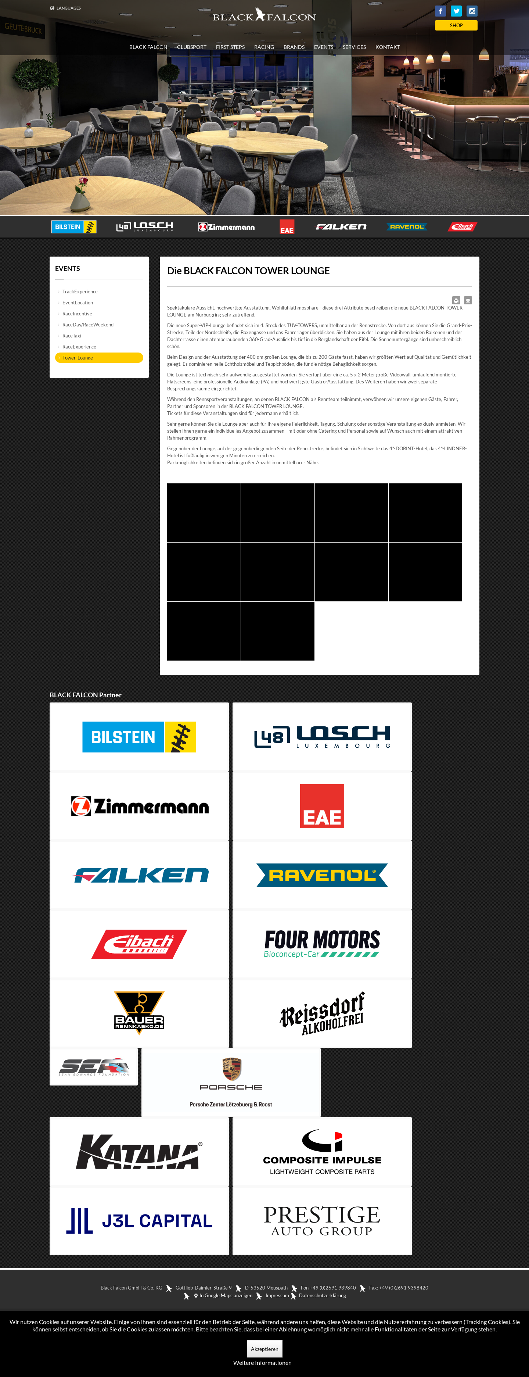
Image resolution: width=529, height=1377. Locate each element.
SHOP (456, 25)
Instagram (472, 11)
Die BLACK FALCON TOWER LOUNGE (248, 270)
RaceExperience (79, 347)
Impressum (277, 1295)
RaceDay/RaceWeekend (88, 325)
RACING (264, 47)
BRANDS (294, 47)
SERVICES (354, 47)
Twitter (456, 11)
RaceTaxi (71, 336)
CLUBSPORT (191, 47)
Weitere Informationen (262, 1362)
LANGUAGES (65, 8)
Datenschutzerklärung (322, 1295)
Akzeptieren (264, 1349)
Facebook (440, 11)
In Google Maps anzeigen (222, 1295)
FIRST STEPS (230, 47)
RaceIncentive (77, 313)
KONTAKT (387, 47)
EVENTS (323, 47)
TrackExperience (80, 291)
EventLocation (77, 302)
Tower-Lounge (77, 358)
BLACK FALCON (148, 47)
